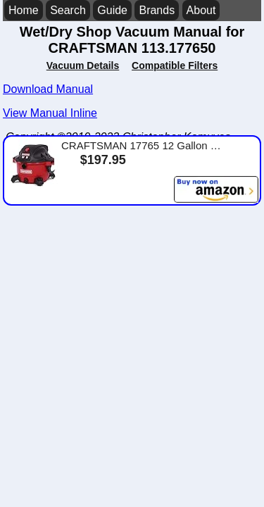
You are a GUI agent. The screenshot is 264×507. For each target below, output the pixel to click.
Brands (157, 10)
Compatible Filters (175, 65)
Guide (112, 10)
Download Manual (48, 89)
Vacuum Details (83, 65)
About (201, 10)
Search (68, 10)
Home (23, 10)
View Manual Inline (50, 113)
